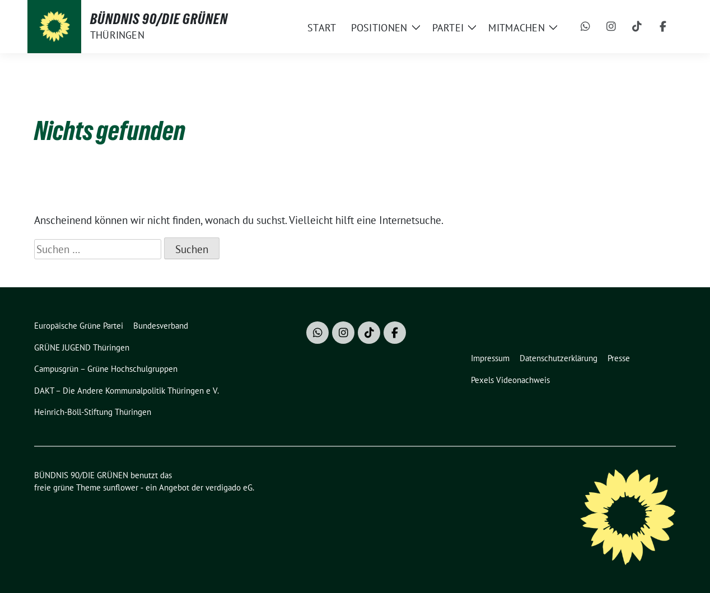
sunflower (120, 487)
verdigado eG (229, 487)
